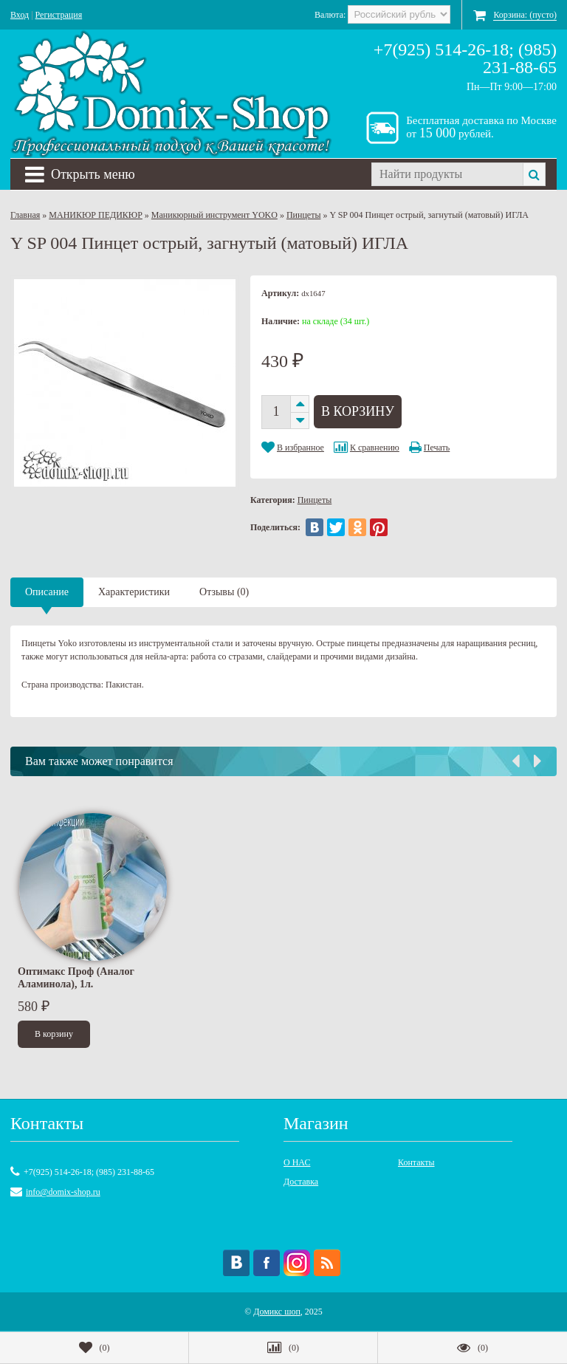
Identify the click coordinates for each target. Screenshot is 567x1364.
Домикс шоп (276, 1311)
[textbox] (447, 174)
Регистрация (59, 15)
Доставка (301, 1181)
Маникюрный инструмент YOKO (214, 215)
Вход (19, 15)
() (94, 1347)
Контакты (416, 1162)
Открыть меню (80, 174)
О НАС (297, 1162)
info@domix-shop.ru (63, 1192)
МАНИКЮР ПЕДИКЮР (95, 215)
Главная (25, 215)
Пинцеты (303, 215)
